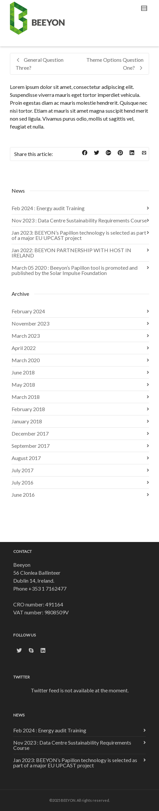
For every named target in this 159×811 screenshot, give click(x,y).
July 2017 (22, 470)
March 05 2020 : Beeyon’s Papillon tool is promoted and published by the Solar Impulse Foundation (75, 270)
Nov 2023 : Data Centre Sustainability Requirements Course (79, 220)
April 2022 (24, 348)
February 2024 (28, 311)
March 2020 (26, 360)
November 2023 (30, 323)
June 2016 (23, 494)
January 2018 (27, 421)
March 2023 (26, 335)
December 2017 (30, 433)
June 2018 (23, 372)
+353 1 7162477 (47, 588)
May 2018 (23, 384)
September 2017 (31, 446)
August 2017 (26, 458)
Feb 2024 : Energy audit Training (48, 208)
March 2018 (26, 397)
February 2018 (28, 409)
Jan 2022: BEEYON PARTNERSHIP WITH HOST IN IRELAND (71, 252)
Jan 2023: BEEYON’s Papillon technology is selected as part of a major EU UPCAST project (79, 235)
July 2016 (22, 482)
